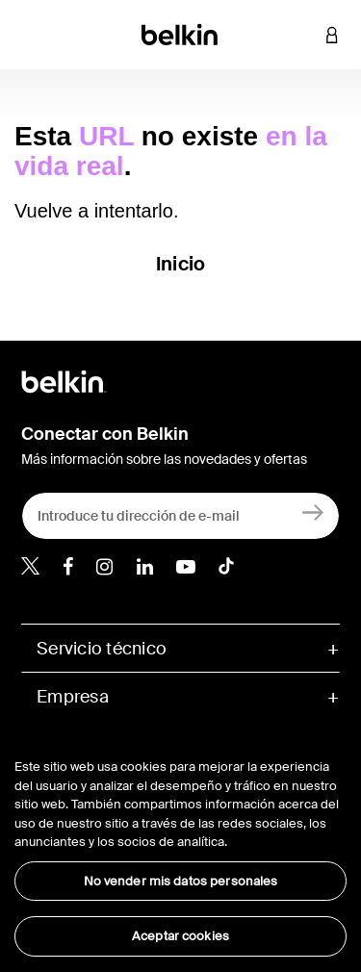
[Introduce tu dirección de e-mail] (180, 516)
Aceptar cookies (180, 936)
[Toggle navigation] (29, 34)
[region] (180, 845)
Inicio (181, 263)
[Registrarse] (313, 511)
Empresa (73, 696)
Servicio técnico (102, 648)
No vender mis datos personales (181, 881)
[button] (303, 34)
